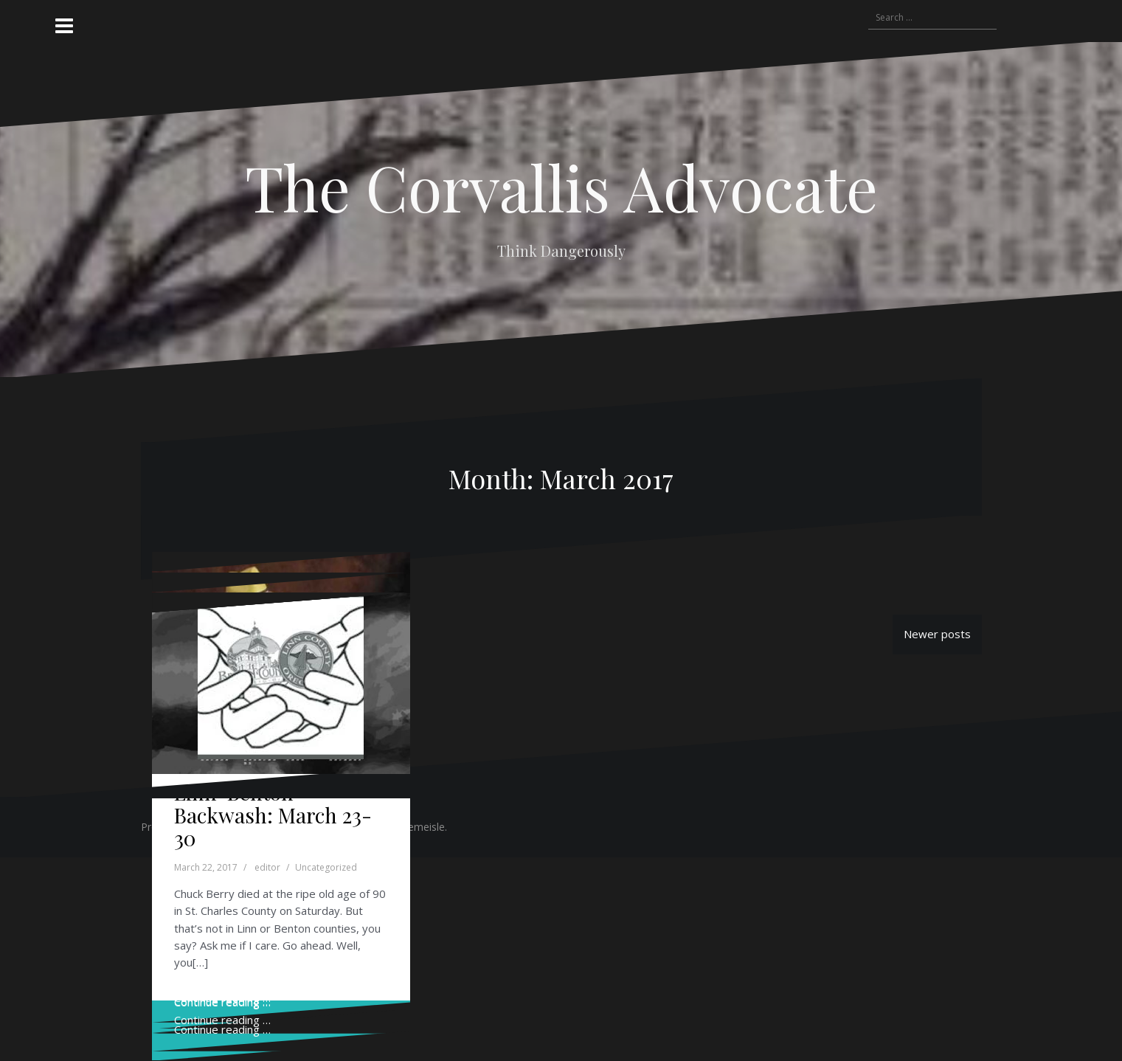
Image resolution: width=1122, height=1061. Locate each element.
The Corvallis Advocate (561, 186)
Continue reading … (222, 1029)
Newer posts (937, 633)
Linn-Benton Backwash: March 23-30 (273, 814)
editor (267, 867)
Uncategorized (326, 867)
